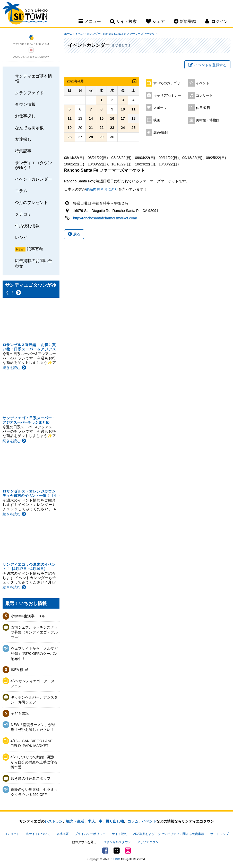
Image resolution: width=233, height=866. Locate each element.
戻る (74, 234)
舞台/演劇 (160, 133)
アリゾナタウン (148, 842)
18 (134, 118)
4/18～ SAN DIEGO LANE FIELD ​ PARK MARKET (32, 743)
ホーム (68, 33)
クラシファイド (29, 92)
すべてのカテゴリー (168, 83)
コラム (21, 190)
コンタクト (12, 834)
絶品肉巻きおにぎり (102, 189)
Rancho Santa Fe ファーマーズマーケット (130, 33)
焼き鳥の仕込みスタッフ (30, 778)
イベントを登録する (207, 65)
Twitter (117, 851)
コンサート (204, 95)
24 (123, 128)
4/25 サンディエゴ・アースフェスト (33, 683)
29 (101, 137)
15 (101, 118)
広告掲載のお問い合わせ (33, 263)
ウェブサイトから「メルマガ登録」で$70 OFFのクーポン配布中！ (34, 653)
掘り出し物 (115, 821)
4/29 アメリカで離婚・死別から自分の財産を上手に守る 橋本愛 (34, 762)
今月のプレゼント (31, 202)
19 (69, 128)
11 (134, 109)
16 (112, 118)
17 (123, 118)
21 (91, 128)
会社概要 (62, 834)
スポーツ (160, 108)
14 (91, 118)
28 (91, 137)
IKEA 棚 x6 (19, 670)
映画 (156, 120)
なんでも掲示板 (29, 127)
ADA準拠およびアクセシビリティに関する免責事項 (168, 834)
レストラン (54, 821)
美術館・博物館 (207, 120)
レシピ (21, 237)
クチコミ (23, 214)
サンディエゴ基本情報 (33, 78)
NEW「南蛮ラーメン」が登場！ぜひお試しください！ (33, 727)
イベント (202, 83)
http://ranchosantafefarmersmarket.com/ (105, 218)
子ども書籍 (20, 713)
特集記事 (23, 150)
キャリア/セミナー (167, 95)
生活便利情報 (27, 225)
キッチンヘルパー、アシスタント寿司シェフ (34, 699)
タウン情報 (25, 104)
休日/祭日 (203, 108)
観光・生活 (75, 821)
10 (123, 109)
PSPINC (115, 859)
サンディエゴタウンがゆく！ (33, 165)
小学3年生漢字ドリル (28, 616)
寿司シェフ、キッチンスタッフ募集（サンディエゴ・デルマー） (34, 632)
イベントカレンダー (33, 179)
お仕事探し (25, 116)
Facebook (105, 851)
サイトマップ (219, 834)
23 (112, 128)
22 (101, 128)
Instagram (128, 851)
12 (69, 118)
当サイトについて (38, 834)
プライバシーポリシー (90, 834)
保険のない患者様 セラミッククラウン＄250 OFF (34, 792)
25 (134, 128)
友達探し (23, 139)
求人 (91, 821)
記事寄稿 (35, 249)
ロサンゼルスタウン (117, 842)
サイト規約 (119, 834)
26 (69, 137)
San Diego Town (25, 14)
